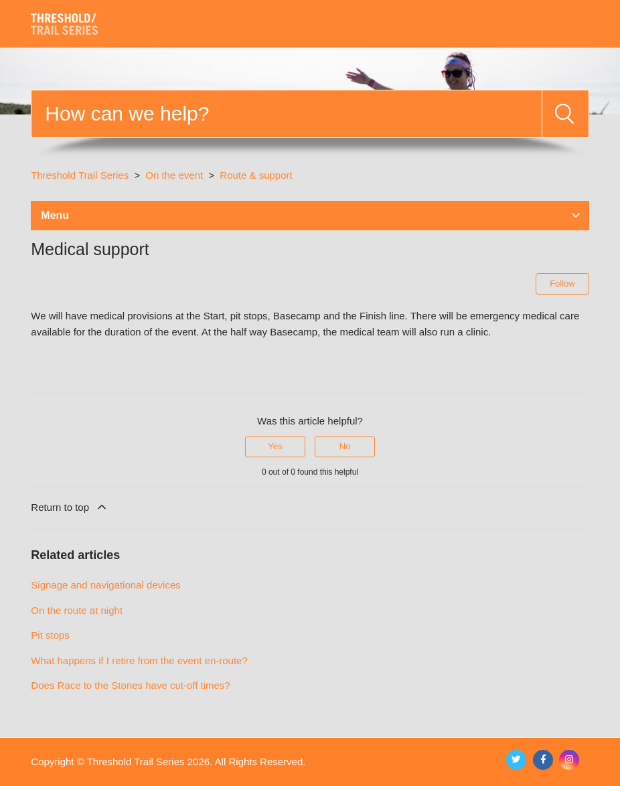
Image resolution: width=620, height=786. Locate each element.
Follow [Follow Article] (562, 284)
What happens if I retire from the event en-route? (139, 660)
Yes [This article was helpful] (275, 446)
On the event (175, 175)
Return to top (69, 507)
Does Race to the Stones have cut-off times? (130, 685)
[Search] (286, 113)
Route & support (256, 175)
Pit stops (50, 635)
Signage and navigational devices (106, 585)
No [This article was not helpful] (345, 446)
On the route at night (77, 610)
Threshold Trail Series (80, 175)
